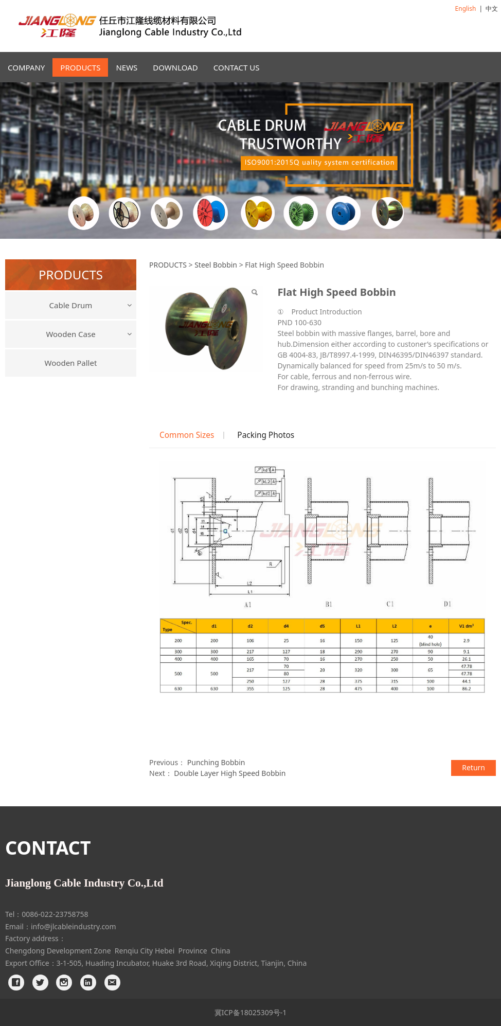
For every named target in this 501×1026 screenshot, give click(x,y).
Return (473, 767)
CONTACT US (236, 67)
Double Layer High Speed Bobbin (229, 773)
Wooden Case (70, 334)
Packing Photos (265, 435)
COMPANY (26, 67)
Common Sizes (186, 435)
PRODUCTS (80, 67)
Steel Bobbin (215, 265)
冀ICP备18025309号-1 (250, 1012)
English (465, 8)
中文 (492, 8)
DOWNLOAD (175, 67)
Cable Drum (71, 305)
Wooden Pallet (71, 363)
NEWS (126, 67)
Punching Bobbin (216, 762)
